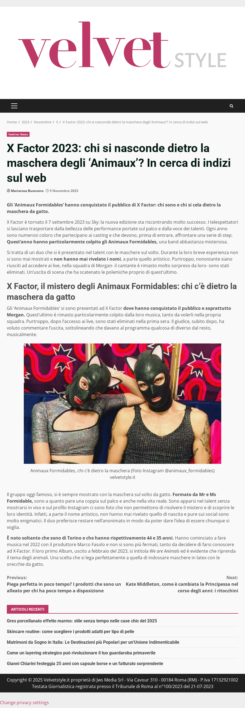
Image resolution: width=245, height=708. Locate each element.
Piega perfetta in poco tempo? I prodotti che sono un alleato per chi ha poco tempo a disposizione (64, 584)
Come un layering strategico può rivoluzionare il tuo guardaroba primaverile (81, 652)
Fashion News (18, 134)
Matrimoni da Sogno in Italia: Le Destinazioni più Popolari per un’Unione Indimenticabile (93, 642)
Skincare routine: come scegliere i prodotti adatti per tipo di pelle (70, 631)
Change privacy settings (24, 703)
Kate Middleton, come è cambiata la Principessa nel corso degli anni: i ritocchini (180, 584)
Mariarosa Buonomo (27, 190)
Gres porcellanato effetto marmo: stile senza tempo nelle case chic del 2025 (82, 620)
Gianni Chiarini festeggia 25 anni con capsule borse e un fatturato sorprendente (85, 663)
